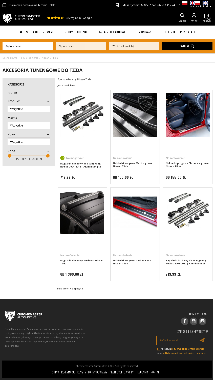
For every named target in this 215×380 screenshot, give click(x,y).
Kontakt (156, 372)
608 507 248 (148, 5)
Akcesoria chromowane (37, 32)
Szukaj (187, 46)
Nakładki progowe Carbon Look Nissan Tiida (132, 262)
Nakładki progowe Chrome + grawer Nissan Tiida (188, 165)
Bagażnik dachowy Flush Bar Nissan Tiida (81, 262)
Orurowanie (145, 32)
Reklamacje (68, 372)
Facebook (184, 321)
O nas (55, 372)
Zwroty (129, 372)
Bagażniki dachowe (112, 32)
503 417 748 (168, 5)
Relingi (170, 32)
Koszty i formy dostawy (92, 372)
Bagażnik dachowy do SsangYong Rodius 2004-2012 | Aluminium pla (80, 165)
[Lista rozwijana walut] (206, 7)
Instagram (202, 321)
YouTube (193, 321)
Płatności (116, 372)
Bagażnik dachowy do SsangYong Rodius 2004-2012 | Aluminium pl (186, 262)
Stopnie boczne (76, 32)
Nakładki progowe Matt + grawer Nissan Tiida (133, 165)
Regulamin (142, 372)
